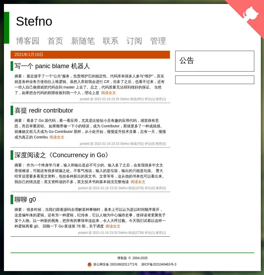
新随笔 (83, 40)
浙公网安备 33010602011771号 (112, 264)
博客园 (28, 40)
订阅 (134, 40)
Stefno (34, 21)
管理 (158, 40)
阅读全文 (108, 93)
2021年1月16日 (28, 54)
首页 (55, 40)
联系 (111, 40)
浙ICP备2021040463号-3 (158, 264)
